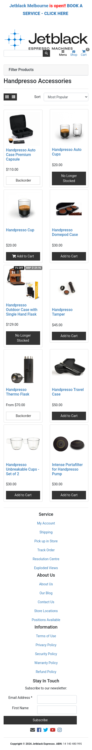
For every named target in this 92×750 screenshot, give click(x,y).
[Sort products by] (66, 97)
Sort (37, 97)
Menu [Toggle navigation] (63, 53)
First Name (20, 708)
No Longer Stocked (69, 178)
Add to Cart (23, 256)
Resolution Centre (46, 559)
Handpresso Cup (20, 230)
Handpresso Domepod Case (65, 232)
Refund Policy (46, 672)
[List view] (13, 96)
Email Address (20, 698)
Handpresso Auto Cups (66, 151)
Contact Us (46, 602)
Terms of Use (46, 636)
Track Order (46, 550)
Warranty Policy (46, 663)
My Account (46, 523)
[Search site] (46, 53)
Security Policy (46, 654)
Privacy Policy (45, 645)
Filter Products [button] (21, 70)
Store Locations (46, 611)
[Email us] (32, 730)
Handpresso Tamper (62, 312)
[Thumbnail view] (7, 96)
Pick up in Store (46, 541)
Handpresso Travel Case (68, 391)
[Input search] (23, 53)
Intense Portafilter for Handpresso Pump (67, 469)
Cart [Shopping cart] (84, 53)
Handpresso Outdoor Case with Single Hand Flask (21, 310)
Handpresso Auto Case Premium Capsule (20, 155)
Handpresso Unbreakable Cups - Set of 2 (22, 469)
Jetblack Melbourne (28, 5)
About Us (46, 584)
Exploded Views (46, 568)
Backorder (23, 180)
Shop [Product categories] (73, 53)
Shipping (45, 532)
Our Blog (46, 593)
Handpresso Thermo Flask (17, 391)
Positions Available (46, 620)
